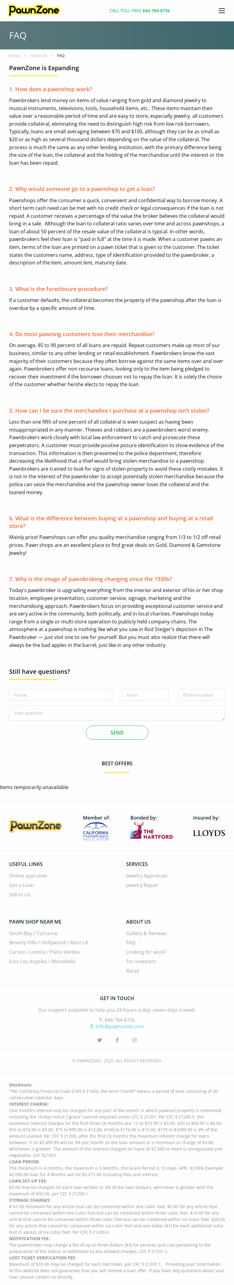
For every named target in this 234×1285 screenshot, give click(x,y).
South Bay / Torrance (33, 933)
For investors (141, 961)
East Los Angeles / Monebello (42, 961)
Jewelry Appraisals (147, 876)
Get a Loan (21, 885)
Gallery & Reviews (146, 933)
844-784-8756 (120, 1020)
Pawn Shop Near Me (35, 921)
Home (14, 55)
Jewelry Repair (142, 885)
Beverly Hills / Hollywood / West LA (48, 942)
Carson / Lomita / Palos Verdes (44, 952)
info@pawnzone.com (120, 1026)
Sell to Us (19, 895)
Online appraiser (28, 876)
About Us (38, 55)
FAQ (130, 942)
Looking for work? (146, 952)
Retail (132, 971)
